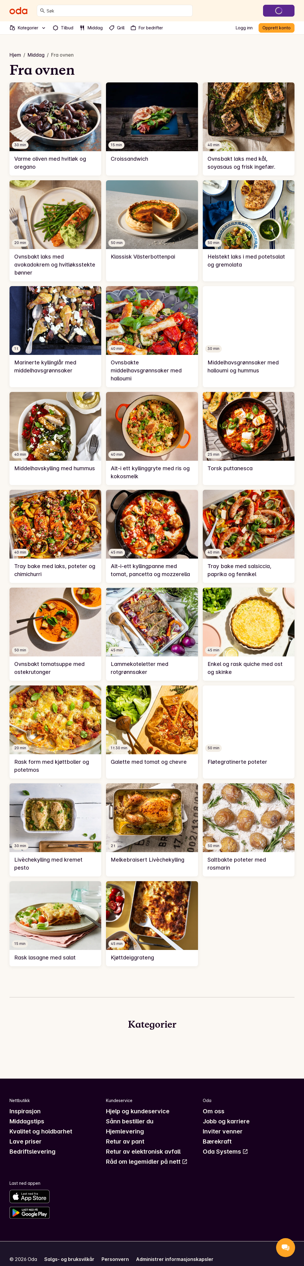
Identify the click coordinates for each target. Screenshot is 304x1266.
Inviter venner (223, 1131)
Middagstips (27, 1121)
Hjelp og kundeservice (138, 1111)
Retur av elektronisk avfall (143, 1151)
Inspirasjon (25, 1111)
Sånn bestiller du (129, 1121)
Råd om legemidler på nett (147, 1161)
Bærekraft (217, 1141)
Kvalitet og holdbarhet (41, 1131)
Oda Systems (225, 1151)
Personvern (115, 1259)
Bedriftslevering (33, 1151)
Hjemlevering (125, 1131)
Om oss (213, 1111)
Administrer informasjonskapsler (174, 1259)
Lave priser (26, 1141)
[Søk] (42, 11)
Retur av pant (125, 1141)
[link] (55, 129)
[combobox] (118, 10)
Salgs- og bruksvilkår (69, 1259)
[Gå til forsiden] (18, 10)
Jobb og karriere (226, 1121)
